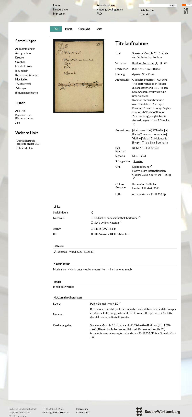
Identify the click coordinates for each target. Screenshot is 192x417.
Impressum (59, 13)
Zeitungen (21, 88)
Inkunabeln (21, 70)
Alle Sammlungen (25, 48)
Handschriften (23, 66)
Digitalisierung (140, 166)
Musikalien (21, 79)
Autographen (23, 53)
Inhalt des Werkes (63, 286)
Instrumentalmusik (121, 269)
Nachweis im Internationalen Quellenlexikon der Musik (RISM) (151, 172)
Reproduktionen (106, 5)
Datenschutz (82, 412)
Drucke (19, 57)
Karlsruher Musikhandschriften (88, 269)
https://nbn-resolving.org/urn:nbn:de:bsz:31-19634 (120, 333)
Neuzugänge (60, 9)
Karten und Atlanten (27, 75)
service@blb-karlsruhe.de (55, 412)
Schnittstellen (25, 148)
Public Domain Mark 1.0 (104, 303)
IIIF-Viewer (101, 234)
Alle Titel (20, 110)
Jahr (17, 122)
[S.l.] (134, 68)
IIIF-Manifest (122, 234)
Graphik (20, 61)
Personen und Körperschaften (24, 117)
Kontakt (144, 14)
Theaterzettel (23, 83)
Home (56, 5)
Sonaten (138, 161)
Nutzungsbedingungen (109, 9)
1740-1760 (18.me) (149, 68)
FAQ (99, 13)
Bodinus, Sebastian (143, 63)
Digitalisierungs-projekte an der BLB (28, 142)
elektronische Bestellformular (112, 317)
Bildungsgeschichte (26, 92)
